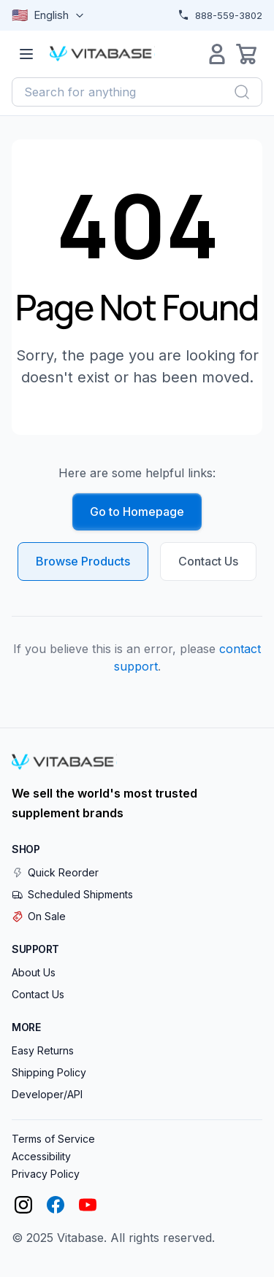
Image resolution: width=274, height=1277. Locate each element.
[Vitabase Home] (102, 54)
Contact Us (208, 561)
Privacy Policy (46, 1174)
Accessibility (41, 1156)
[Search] (242, 92)
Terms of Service (53, 1139)
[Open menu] (26, 54)
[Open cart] (246, 54)
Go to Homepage (137, 511)
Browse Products (83, 561)
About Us (34, 972)
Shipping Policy (49, 1072)
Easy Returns (43, 1050)
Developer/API (47, 1094)
